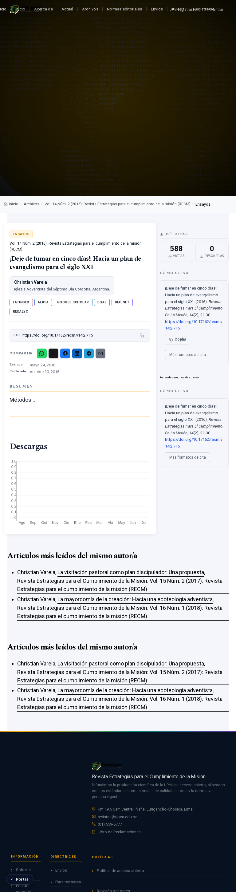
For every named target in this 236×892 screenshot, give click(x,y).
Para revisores (68, 884)
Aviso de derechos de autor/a (179, 377)
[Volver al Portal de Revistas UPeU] (19, 879)
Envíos (157, 9)
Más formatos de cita (187, 355)
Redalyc (20, 312)
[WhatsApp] (42, 353)
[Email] (100, 353)
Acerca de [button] (43, 9)
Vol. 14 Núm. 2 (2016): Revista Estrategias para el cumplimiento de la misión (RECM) (118, 204)
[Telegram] (89, 353)
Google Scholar (73, 302)
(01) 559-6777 (110, 825)
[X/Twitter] (53, 353)
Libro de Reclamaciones (119, 833)
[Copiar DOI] (141, 335)
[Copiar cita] (177, 340)
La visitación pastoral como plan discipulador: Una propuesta (130, 572)
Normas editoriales (124, 9)
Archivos (90, 9)
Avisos (178, 9)
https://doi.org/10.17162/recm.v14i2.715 (57, 335)
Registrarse (203, 9)
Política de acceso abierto (120, 874)
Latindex (21, 302)
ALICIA (43, 302)
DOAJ (102, 302)
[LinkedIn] (77, 353)
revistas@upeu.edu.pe (117, 817)
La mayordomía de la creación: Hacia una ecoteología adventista (135, 599)
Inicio (20, 9)
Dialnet (122, 302)
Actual (67, 9)
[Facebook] (65, 353)
